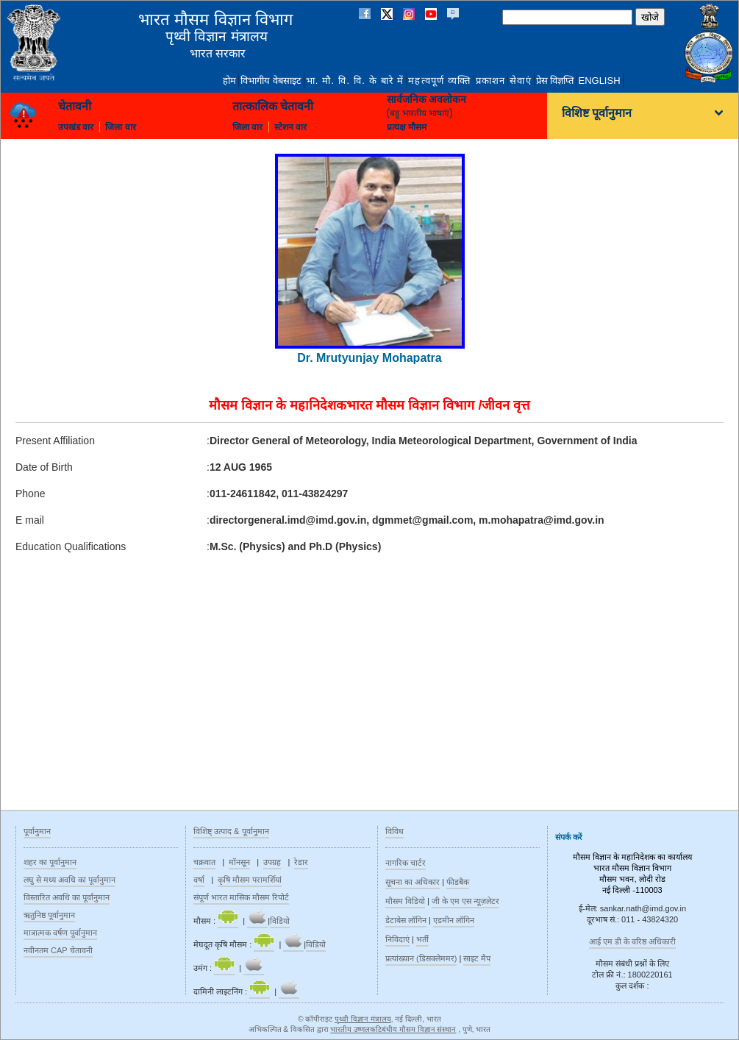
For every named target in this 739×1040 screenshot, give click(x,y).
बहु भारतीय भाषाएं (419, 113)
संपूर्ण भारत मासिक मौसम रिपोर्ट (241, 897)
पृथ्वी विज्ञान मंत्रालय (363, 1019)
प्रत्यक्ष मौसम (406, 127)
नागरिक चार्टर (405, 862)
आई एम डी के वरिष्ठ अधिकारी (632, 941)
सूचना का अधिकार (412, 881)
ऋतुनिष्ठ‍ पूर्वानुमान (49, 915)
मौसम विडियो (405, 901)
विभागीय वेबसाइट (270, 80)
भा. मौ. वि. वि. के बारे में (355, 80)
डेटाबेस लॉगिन (405, 920)
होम (229, 80)
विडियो (280, 920)
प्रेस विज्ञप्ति (555, 80)
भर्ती (422, 939)
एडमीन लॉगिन (453, 920)
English (599, 80)
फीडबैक (457, 881)
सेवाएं (521, 80)
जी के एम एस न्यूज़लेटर (465, 901)
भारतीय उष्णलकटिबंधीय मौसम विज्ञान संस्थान (393, 1029)
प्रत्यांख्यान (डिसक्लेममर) (421, 958)
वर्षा (198, 879)
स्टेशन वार (290, 127)
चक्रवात (204, 862)
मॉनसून (239, 862)
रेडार (301, 862)
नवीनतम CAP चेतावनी (58, 950)
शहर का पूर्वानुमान (50, 862)
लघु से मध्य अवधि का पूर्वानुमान (69, 879)
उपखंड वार (75, 127)
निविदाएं (397, 939)
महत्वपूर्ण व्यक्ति (439, 80)
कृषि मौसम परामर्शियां (250, 879)
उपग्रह (272, 862)
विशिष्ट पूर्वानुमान (597, 113)
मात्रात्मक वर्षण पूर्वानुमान (60, 932)
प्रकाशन (491, 80)
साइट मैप (476, 958)
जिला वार (120, 127)
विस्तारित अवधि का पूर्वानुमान (67, 897)
